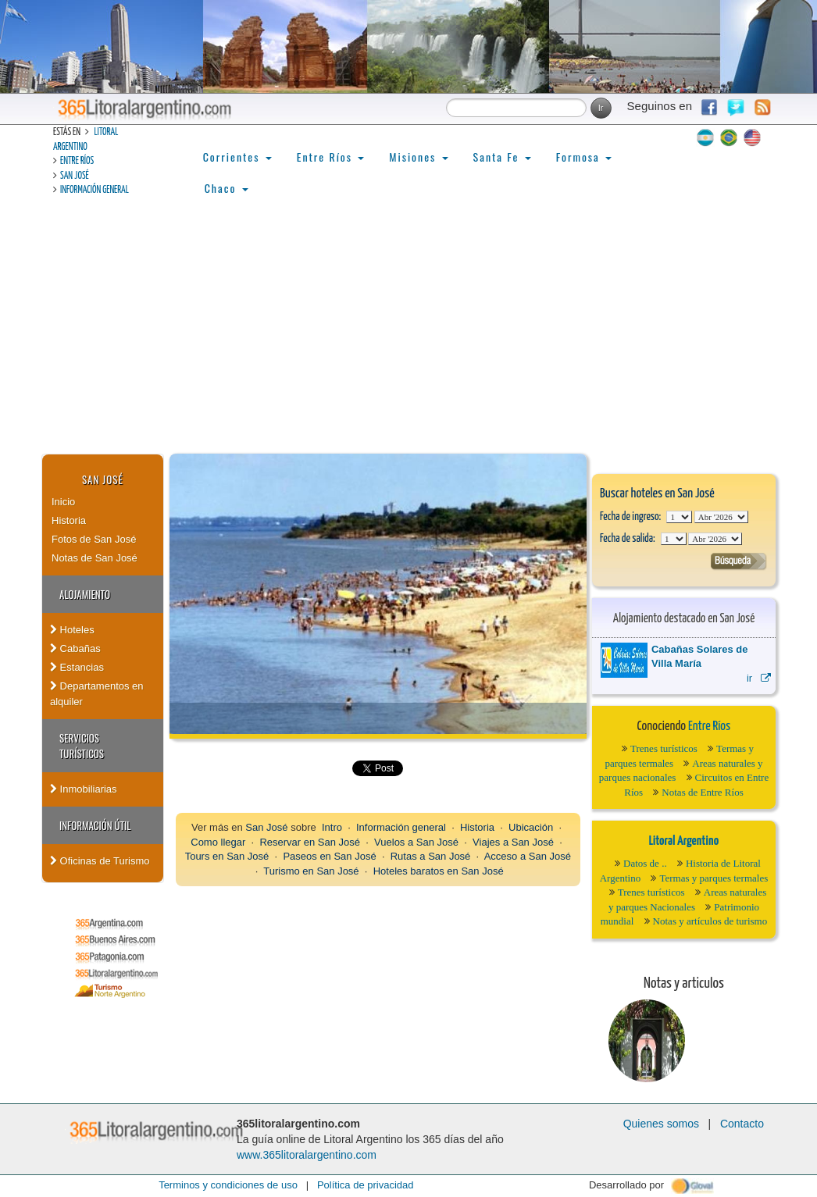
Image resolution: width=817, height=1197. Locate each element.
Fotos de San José (94, 539)
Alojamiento (84, 594)
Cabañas (75, 648)
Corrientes (237, 156)
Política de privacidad (365, 1185)
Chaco (226, 188)
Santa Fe (502, 156)
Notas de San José (94, 558)
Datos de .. (645, 863)
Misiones (418, 156)
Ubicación (530, 827)
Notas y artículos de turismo (710, 921)
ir (759, 678)
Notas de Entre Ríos (702, 792)
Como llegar (218, 842)
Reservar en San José (309, 842)
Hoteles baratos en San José (438, 871)
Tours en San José (227, 856)
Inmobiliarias (83, 789)
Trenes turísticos (663, 748)
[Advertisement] (408, 336)
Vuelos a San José (416, 842)
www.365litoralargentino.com (306, 1155)
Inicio (63, 502)
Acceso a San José (527, 856)
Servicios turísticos (81, 745)
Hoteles (72, 630)
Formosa (584, 156)
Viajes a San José (513, 842)
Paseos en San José (329, 856)
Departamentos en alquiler (97, 693)
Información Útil (94, 825)
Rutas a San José (431, 856)
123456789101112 (721, 517)
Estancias (77, 667)
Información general (94, 190)
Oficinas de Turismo (100, 861)
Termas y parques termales (713, 878)
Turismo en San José (311, 871)
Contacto (742, 1123)
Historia (69, 520)
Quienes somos (661, 1123)
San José (74, 176)
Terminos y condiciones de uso (228, 1185)
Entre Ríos (77, 161)
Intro (332, 827)
